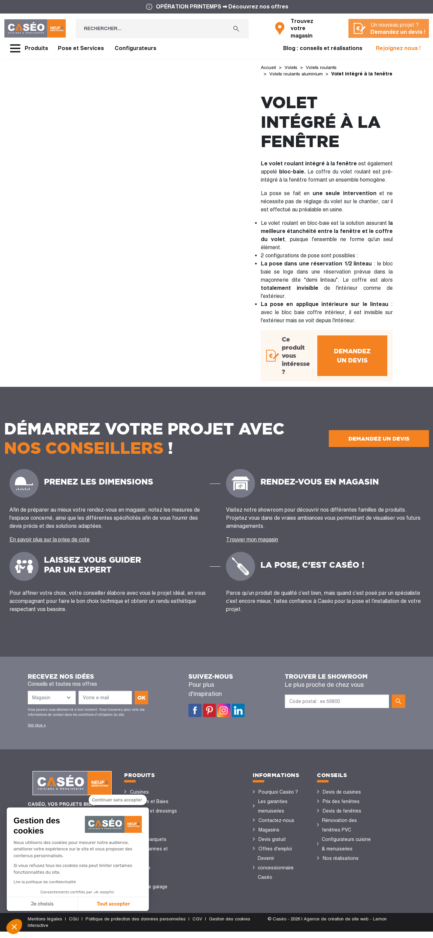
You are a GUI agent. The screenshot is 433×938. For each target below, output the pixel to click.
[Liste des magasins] (52, 704)
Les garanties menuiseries (273, 812)
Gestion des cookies (229, 925)
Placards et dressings (153, 817)
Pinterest (209, 717)
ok (141, 704)
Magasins (268, 836)
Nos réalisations (341, 864)
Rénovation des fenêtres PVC (339, 831)
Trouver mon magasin (252, 546)
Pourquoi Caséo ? (278, 798)
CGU (74, 925)
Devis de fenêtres (342, 817)
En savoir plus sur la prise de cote (49, 546)
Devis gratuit (272, 845)
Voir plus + (37, 731)
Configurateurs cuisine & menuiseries (346, 850)
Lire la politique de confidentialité (45, 882)
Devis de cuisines (342, 798)
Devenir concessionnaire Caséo (276, 874)
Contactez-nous (276, 826)
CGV (197, 925)
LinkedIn (238, 717)
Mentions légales (45, 925)
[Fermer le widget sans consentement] (118, 800)
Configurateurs (135, 48)
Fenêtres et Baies (149, 808)
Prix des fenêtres (341, 808)
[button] (14, 926)
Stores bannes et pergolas (149, 859)
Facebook (195, 717)
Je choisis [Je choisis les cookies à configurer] (42, 904)
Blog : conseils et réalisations (322, 48)
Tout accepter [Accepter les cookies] (113, 904)
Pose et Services (81, 48)
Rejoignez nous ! (398, 48)
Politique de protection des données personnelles (136, 925)
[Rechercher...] (150, 28)
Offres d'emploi (275, 855)
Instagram (223, 717)
